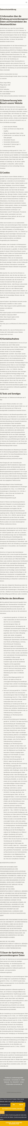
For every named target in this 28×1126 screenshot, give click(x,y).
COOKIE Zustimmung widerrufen (14, 1092)
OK (14, 1104)
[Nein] (2, 1112)
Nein (21, 1104)
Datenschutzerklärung (12, 1109)
